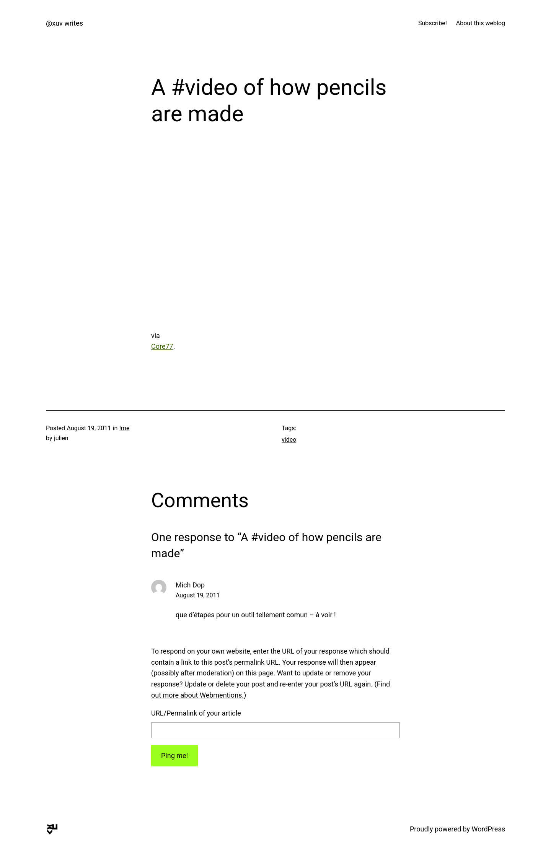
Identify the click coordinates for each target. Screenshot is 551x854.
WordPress (488, 829)
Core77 (162, 346)
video (289, 439)
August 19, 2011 (198, 595)
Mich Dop (190, 585)
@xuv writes (64, 23)
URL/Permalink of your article (196, 713)
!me (124, 428)
